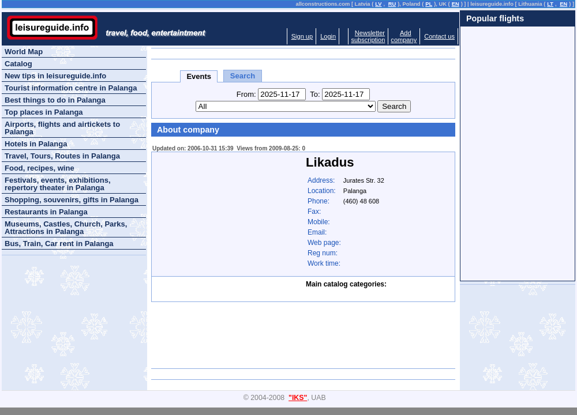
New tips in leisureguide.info (55, 75)
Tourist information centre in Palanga (71, 88)
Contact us (439, 36)
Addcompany (404, 36)
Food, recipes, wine (39, 168)
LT (550, 4)
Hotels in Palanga (36, 143)
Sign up (302, 36)
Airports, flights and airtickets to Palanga (62, 128)
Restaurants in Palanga (46, 211)
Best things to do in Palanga (55, 100)
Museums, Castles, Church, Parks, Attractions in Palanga (66, 228)
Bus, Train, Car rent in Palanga (59, 243)
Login (328, 36)
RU (392, 4)
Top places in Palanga (44, 112)
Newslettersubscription (368, 36)
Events (198, 76)
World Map (24, 51)
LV (378, 4)
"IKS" (297, 398)
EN (455, 4)
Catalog (18, 63)
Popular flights (495, 18)
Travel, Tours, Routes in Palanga (62, 156)
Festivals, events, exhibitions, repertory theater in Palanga (58, 184)
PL (428, 4)
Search (242, 75)
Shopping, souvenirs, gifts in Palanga (71, 199)
